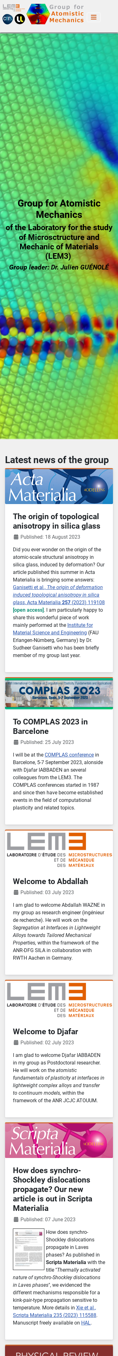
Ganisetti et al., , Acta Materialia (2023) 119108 (59, 594)
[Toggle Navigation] (94, 17)
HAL (86, 1323)
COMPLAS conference (69, 755)
